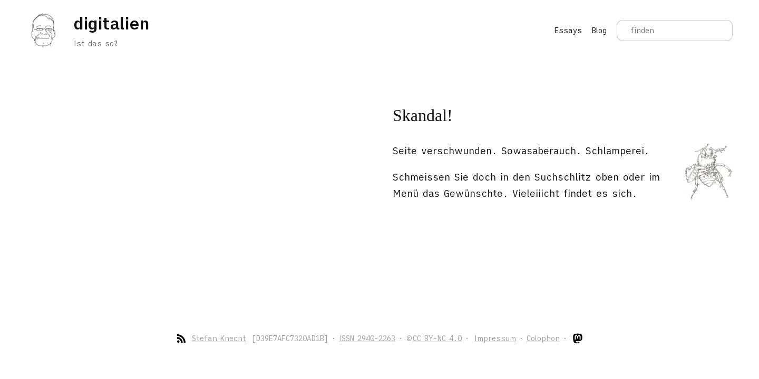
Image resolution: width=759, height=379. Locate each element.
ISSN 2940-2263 (367, 338)
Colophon (543, 338)
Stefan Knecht (219, 338)
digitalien (111, 23)
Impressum (495, 338)
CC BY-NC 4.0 (437, 338)
